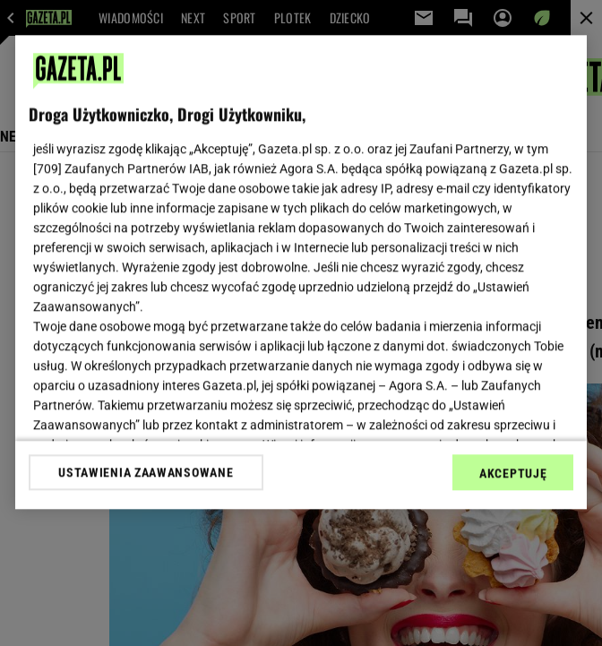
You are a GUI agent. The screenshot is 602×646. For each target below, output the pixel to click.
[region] (301, 272)
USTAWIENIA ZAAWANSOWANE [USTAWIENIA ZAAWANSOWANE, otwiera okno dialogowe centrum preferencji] (145, 472)
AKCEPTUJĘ (512, 473)
